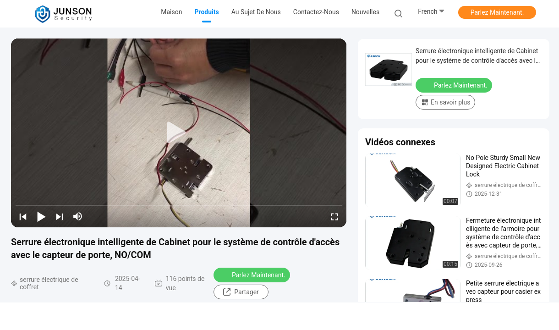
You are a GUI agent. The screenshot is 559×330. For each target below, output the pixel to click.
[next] (59, 216)
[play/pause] (41, 216)
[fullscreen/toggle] (334, 216)
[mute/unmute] (78, 216)
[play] (178, 132)
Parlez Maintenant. (497, 12)
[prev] (23, 216)
